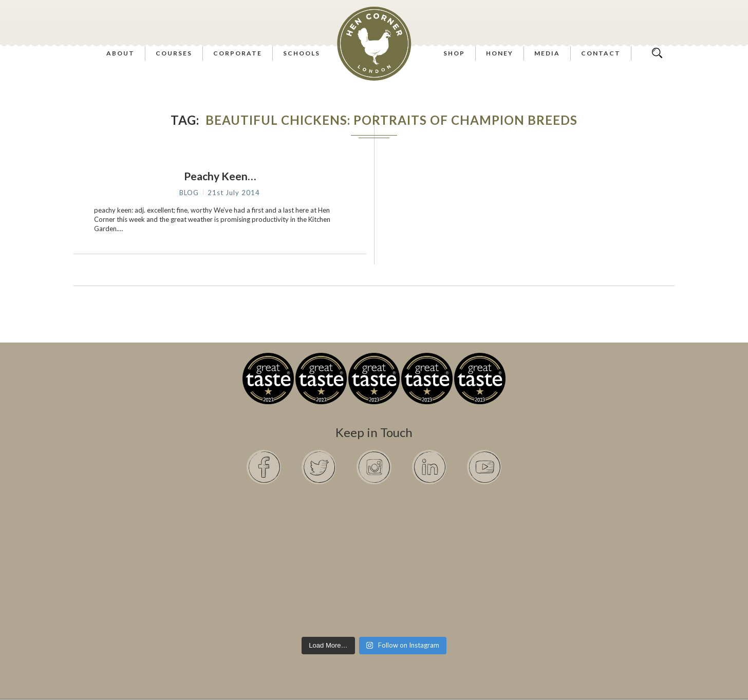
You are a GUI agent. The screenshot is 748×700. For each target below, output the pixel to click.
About (120, 53)
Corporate (237, 53)
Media (547, 53)
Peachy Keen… (220, 175)
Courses (174, 53)
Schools (301, 53)
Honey (499, 53)
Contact (601, 53)
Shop (454, 53)
